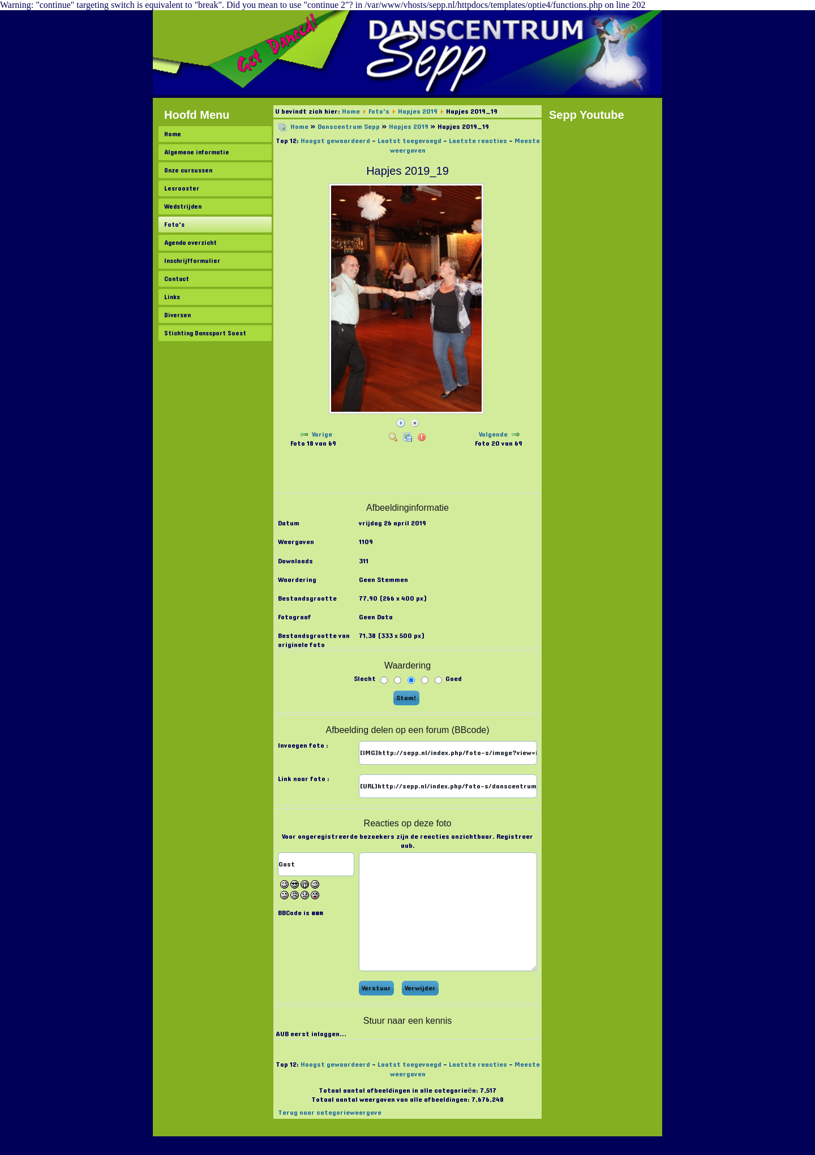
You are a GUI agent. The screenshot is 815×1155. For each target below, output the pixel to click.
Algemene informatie (196, 152)
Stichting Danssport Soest (205, 333)
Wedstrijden (182, 206)
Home (172, 134)
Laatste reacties (478, 141)
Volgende (493, 434)
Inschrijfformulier (192, 261)
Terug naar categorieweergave (329, 1112)
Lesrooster (181, 188)
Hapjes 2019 (417, 111)
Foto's (174, 224)
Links (172, 297)
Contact (176, 279)
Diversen (177, 315)
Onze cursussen (188, 170)
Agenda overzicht (190, 242)
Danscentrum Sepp (349, 126)
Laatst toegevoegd (409, 141)
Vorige (322, 434)
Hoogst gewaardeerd (335, 141)
